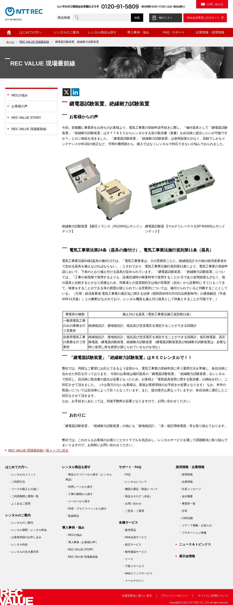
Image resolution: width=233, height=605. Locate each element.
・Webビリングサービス (137, 573)
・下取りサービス (133, 566)
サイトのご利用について (213, 595)
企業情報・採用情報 (210, 32)
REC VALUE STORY (26, 117)
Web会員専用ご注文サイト (203, 17)
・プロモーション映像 (192, 532)
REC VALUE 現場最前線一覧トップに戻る (38, 450)
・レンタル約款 (18, 544)
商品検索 (64, 17)
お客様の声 (20, 106)
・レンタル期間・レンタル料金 (28, 530)
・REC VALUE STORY (79, 549)
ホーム (9, 32)
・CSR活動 (186, 518)
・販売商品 (129, 530)
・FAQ (126, 474)
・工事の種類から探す (79, 494)
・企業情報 (186, 481)
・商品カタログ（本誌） (137, 496)
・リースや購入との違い (24, 489)
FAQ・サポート (174, 32)
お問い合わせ (215, 4)
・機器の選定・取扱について (140, 489)
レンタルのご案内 (66, 32)
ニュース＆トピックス (195, 544)
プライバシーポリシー (174, 595)
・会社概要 (186, 496)
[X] (66, 92)
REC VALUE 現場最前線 (34, 41)
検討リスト (166, 17)
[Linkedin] (75, 92)
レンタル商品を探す (102, 32)
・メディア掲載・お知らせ (195, 525)
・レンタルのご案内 (21, 522)
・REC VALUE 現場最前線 (81, 556)
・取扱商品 (72, 515)
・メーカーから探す (77, 501)
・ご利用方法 (17, 481)
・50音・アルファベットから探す (86, 508)
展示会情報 (187, 556)
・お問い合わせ (131, 503)
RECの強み (20, 95)
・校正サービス (131, 544)
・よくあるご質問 (19, 503)
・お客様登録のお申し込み (25, 537)
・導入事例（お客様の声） (81, 542)
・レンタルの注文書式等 (24, 551)
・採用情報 (186, 474)
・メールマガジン (133, 580)
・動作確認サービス (134, 551)
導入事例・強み (138, 32)
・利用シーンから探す (79, 486)
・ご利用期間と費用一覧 (24, 496)
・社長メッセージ (190, 489)
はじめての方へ (30, 32)
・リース (127, 559)
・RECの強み (73, 535)
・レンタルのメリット (22, 474)
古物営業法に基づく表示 (137, 595)
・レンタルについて (134, 481)
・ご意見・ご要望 (133, 510)
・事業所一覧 (187, 503)
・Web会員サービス (134, 537)
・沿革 (183, 510)
